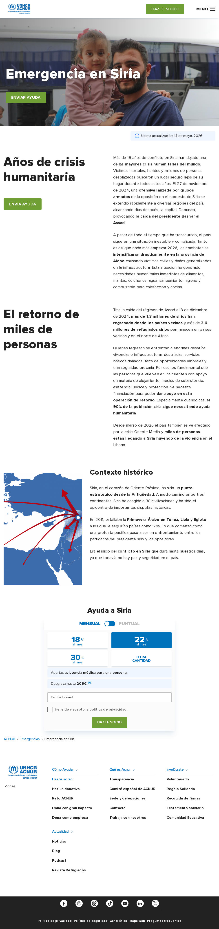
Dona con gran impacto (72, 808)
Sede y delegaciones (127, 798)
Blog (56, 851)
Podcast (59, 860)
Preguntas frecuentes (164, 921)
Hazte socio (109, 722)
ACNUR (9, 739)
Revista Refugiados (69, 870)
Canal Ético (118, 921)
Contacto (117, 808)
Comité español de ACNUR (132, 789)
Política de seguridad (90, 921)
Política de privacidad (55, 921)
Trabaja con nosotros (127, 817)
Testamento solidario (185, 808)
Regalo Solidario (181, 789)
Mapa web (137, 921)
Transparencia (121, 779)
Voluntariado (178, 779)
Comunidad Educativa (185, 817)
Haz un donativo (66, 789)
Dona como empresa (70, 817)
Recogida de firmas (183, 798)
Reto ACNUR (63, 798)
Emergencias (30, 739)
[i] (89, 682)
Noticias (59, 841)
